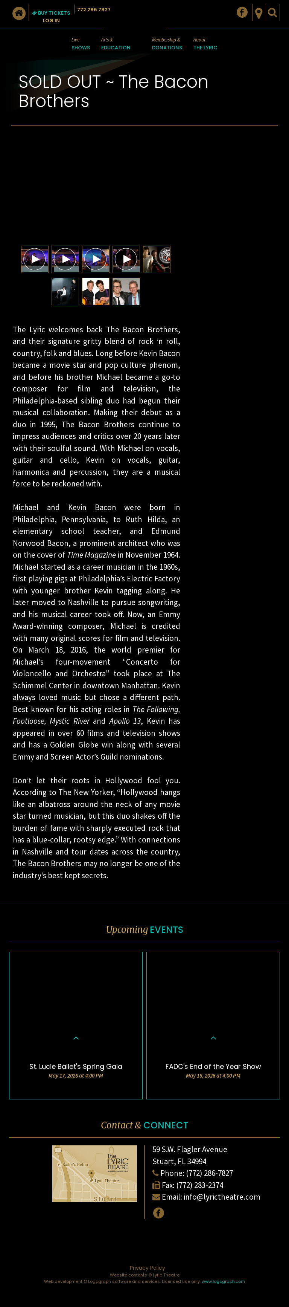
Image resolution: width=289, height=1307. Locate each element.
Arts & (116, 44)
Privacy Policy (147, 1268)
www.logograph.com (223, 1281)
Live (80, 44)
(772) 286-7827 (209, 1173)
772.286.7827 (94, 9)
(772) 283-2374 (199, 1185)
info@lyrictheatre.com (222, 1197)
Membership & (167, 44)
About (205, 44)
